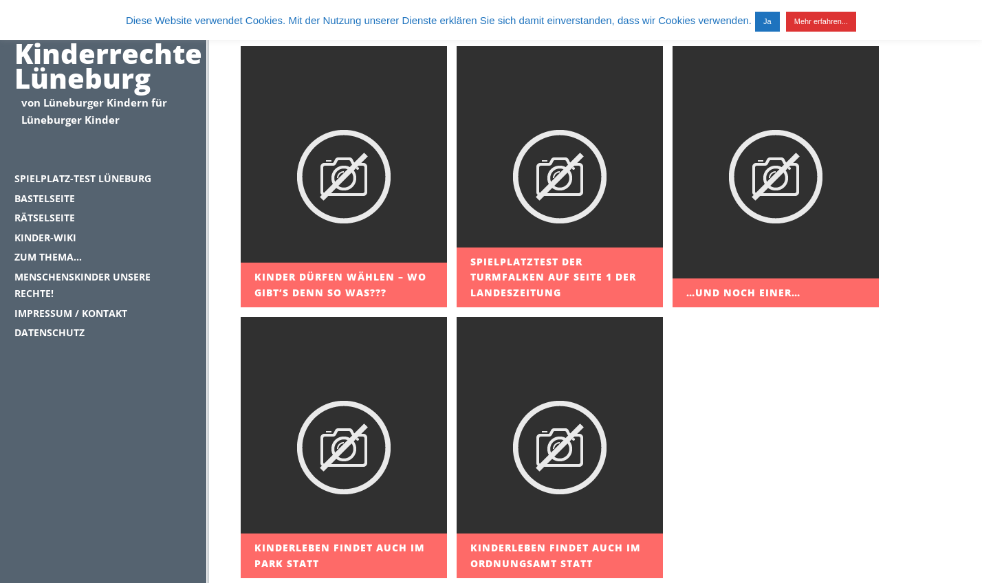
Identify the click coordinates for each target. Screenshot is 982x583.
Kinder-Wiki (45, 237)
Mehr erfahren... (821, 21)
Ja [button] (767, 21)
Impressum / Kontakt (70, 313)
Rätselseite (44, 217)
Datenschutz (49, 332)
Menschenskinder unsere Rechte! (82, 285)
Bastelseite (44, 198)
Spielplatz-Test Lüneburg (82, 178)
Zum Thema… (48, 256)
